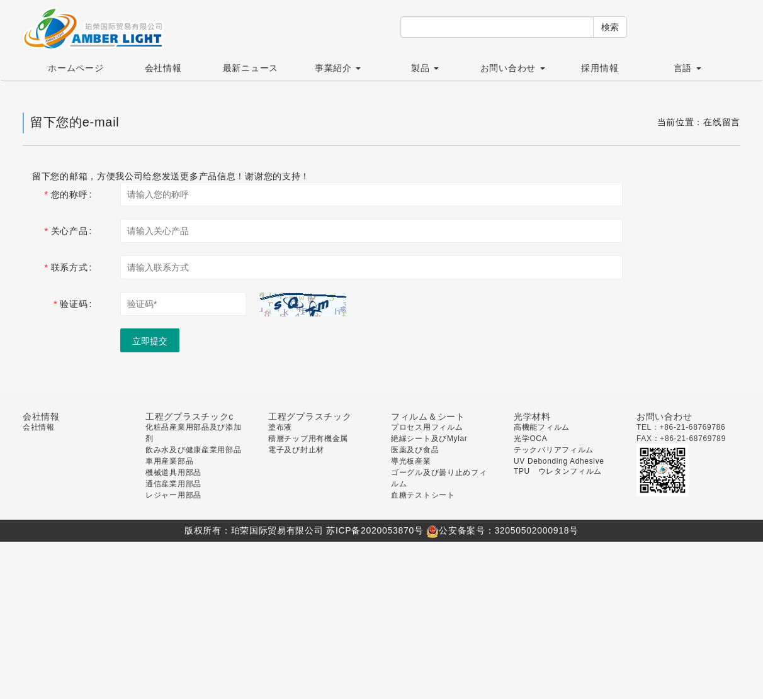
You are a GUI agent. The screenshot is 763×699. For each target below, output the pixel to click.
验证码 (74, 304)
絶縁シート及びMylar (429, 438)
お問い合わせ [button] (512, 68)
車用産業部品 (169, 461)
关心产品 (69, 231)
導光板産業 (411, 461)
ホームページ (75, 68)
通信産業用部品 (173, 483)
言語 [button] (687, 68)
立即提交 (149, 341)
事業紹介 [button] (338, 68)
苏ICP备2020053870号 (374, 530)
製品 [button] (425, 68)
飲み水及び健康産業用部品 (193, 449)
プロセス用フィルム (427, 427)
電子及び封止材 (296, 449)
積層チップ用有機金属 (308, 438)
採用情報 (599, 68)
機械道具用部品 (173, 472)
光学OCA (530, 438)
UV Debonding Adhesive (559, 461)
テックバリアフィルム (554, 449)
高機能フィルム (542, 427)
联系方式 (69, 267)
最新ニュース (250, 68)
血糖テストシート (423, 495)
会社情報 (163, 68)
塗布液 (280, 427)
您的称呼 (69, 194)
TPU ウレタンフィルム (558, 471)
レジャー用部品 (173, 495)
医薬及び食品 (415, 449)
